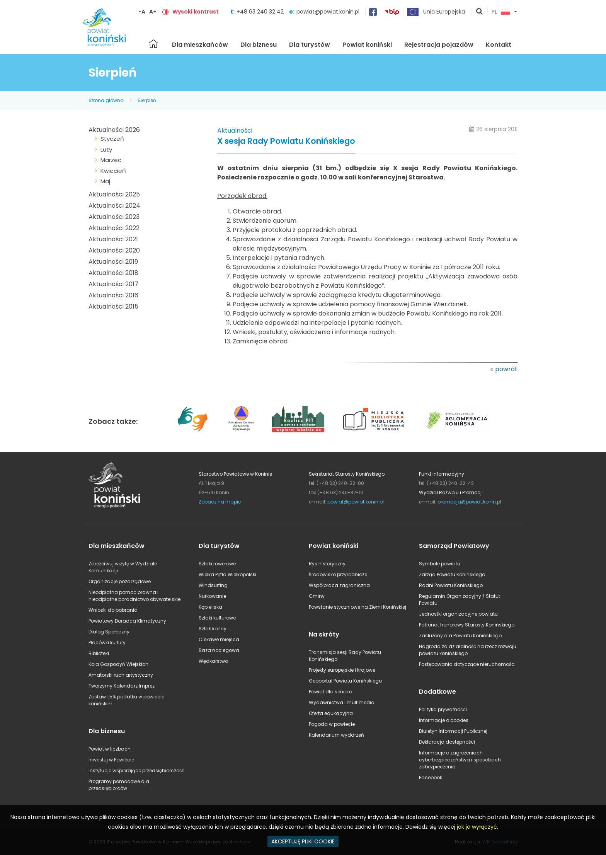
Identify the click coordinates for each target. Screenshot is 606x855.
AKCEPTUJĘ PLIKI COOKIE (303, 841)
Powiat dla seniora (330, 691)
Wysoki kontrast (195, 11)
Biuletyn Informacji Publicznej (453, 731)
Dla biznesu (258, 44)
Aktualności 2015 (113, 306)
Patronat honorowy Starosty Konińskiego (466, 624)
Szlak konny (212, 628)
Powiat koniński (367, 44)
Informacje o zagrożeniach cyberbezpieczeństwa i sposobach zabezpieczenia (460, 759)
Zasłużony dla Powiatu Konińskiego (460, 635)
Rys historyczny (327, 563)
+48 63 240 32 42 (261, 11)
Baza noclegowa (219, 650)
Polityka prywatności (443, 709)
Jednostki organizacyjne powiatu (458, 614)
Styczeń (112, 139)
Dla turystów (309, 44)
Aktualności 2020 (114, 250)
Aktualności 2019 (113, 261)
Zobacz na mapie (220, 501)
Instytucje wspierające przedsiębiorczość (136, 770)
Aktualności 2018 (113, 272)
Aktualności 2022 (114, 228)
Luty (106, 149)
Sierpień (147, 100)
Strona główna (153, 43)
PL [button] (501, 12)
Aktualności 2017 (113, 284)
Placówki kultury (107, 642)
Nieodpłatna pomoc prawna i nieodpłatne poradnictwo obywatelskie (134, 595)
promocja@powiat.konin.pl (469, 501)
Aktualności (234, 130)
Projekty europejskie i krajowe (342, 670)
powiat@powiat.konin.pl (327, 11)
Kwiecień (113, 171)
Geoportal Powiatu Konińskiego (345, 681)
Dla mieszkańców (200, 44)
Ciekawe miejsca (219, 639)
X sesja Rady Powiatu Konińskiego (286, 141)
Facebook (430, 777)
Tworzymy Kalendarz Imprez (122, 686)
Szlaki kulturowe (217, 617)
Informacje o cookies (443, 720)
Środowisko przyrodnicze (338, 574)
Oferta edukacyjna (331, 713)
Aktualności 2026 (114, 129)
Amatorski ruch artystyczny (121, 675)
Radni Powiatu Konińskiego (451, 585)
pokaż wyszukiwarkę (479, 12)
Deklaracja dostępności (447, 742)
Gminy (317, 596)
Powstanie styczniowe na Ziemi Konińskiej (357, 607)
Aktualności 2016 (113, 295)
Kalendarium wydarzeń (336, 735)
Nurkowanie (212, 596)
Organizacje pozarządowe (120, 581)
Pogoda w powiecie (332, 724)
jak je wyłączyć (477, 827)
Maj (105, 181)
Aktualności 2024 (114, 205)
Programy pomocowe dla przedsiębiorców (119, 785)
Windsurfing (213, 585)
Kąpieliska (210, 607)
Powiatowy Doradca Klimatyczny (127, 621)
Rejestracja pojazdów (438, 44)
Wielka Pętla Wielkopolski (227, 574)
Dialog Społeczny (109, 631)
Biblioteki (99, 653)
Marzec (110, 160)
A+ (153, 11)
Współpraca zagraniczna (339, 585)
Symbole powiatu (439, 563)
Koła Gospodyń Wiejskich (118, 664)
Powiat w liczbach (110, 749)
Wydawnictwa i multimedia (341, 702)
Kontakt (498, 44)
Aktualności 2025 (114, 194)
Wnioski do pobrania (113, 610)
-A (141, 11)
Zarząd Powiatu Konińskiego (452, 574)
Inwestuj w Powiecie (111, 759)
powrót (506, 369)
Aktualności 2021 (113, 239)
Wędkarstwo (213, 661)
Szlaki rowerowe (217, 563)
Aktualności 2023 (114, 216)
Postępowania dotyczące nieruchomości (467, 664)
